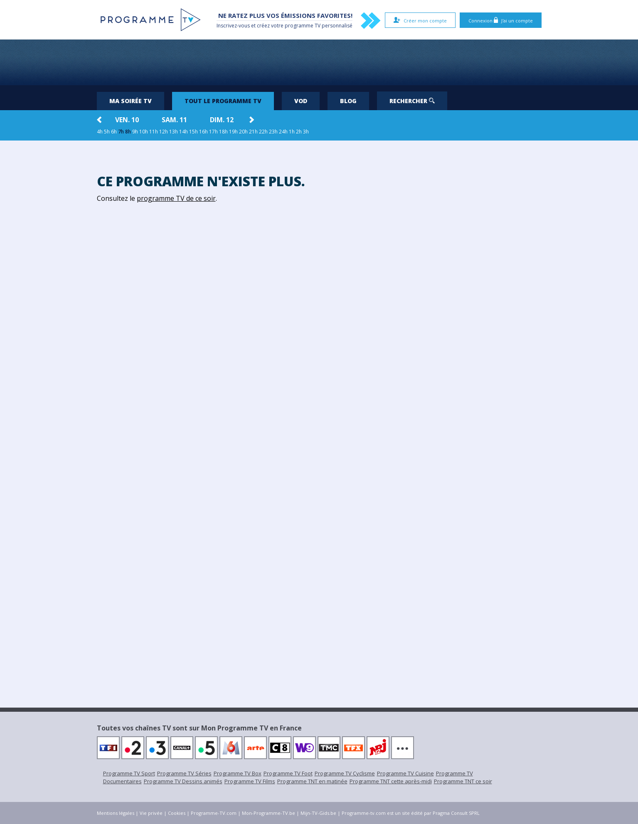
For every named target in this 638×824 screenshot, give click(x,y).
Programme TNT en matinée (312, 781)
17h (213, 131)
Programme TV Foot (288, 773)
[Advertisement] (319, 62)
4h (100, 131)
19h (233, 131)
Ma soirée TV (130, 101)
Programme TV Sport (129, 773)
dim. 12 (222, 119)
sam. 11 (174, 119)
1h (292, 131)
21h (253, 131)
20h (243, 131)
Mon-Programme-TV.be (268, 813)
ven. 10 (127, 119)
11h (153, 131)
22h (263, 131)
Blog (348, 101)
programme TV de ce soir (176, 198)
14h (183, 131)
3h (306, 131)
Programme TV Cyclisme (345, 773)
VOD (300, 101)
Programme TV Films (249, 781)
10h (143, 131)
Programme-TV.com (213, 813)
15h (193, 131)
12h (163, 131)
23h (273, 131)
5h (107, 131)
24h (283, 131)
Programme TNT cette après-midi (391, 781)
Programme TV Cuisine (405, 773)
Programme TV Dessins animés (183, 781)
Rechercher (412, 101)
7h (121, 131)
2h (299, 131)
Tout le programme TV (223, 101)
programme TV (302, 25)
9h (135, 131)
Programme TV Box (237, 773)
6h (114, 131)
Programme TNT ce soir (463, 781)
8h (128, 131)
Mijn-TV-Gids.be (318, 813)
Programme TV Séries (184, 773)
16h (203, 131)
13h (173, 131)
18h (223, 131)
